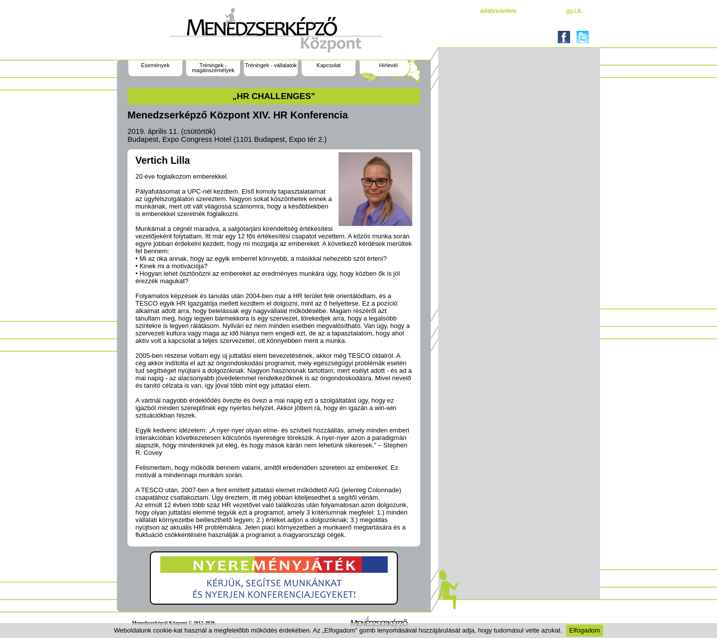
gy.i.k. (574, 10)
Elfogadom (584, 630)
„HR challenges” (274, 96)
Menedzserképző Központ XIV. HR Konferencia (237, 114)
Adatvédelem (498, 10)
